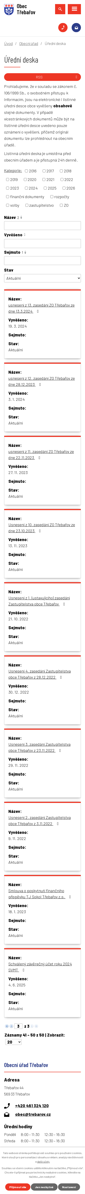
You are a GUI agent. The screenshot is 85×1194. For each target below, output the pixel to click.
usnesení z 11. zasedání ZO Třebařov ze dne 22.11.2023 (41, 454)
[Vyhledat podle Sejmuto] (42, 260)
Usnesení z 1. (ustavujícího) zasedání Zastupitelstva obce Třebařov (39, 600)
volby (14, 205)
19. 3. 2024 (17, 326)
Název (11, 217)
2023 (14, 187)
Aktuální (15, 349)
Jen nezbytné (44, 1187)
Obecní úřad (28, 43)
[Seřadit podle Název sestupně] (21, 218)
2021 (50, 179)
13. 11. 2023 (17, 545)
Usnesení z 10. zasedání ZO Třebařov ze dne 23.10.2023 (41, 527)
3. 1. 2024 (16, 399)
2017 (50, 170)
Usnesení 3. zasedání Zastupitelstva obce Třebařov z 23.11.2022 (39, 747)
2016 (32, 170)
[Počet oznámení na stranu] (13, 1042)
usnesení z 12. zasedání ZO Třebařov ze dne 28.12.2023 (41, 381)
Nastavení (69, 1187)
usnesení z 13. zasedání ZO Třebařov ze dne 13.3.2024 (41, 308)
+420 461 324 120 (63, 27)
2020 (32, 179)
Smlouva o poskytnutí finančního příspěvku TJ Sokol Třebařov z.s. (40, 893)
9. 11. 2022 (17, 838)
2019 (14, 179)
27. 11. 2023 (18, 472)
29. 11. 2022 (18, 765)
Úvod (8, 43)
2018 (67, 170)
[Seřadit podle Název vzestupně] (21, 216)
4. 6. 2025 (16, 984)
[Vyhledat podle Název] (42, 225)
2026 (70, 187)
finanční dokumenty (27, 196)
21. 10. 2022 (18, 618)
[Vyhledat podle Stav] (42, 278)
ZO (66, 205)
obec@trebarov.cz (76, 27)
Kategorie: (13, 170)
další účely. (43, 1161)
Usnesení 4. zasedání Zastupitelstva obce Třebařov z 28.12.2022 (39, 674)
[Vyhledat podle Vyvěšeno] (42, 243)
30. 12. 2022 (18, 692)
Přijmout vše (17, 1187)
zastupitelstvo (41, 205)
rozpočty (61, 196)
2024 (33, 187)
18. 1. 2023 (17, 911)
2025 (52, 187)
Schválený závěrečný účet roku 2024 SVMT (40, 966)
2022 (68, 179)
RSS (57, 77)
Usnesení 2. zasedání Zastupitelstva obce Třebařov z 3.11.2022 (39, 820)
